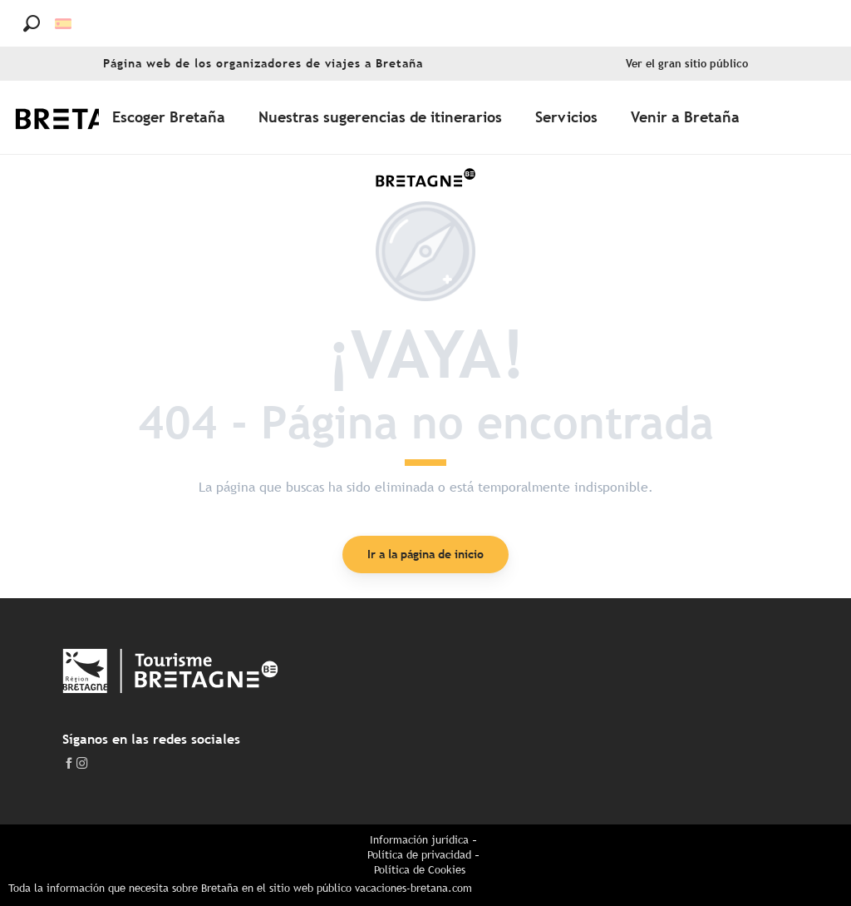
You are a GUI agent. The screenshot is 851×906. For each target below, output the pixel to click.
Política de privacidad (419, 855)
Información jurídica (419, 840)
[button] (32, 23)
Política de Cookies (419, 870)
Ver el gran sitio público (687, 63)
